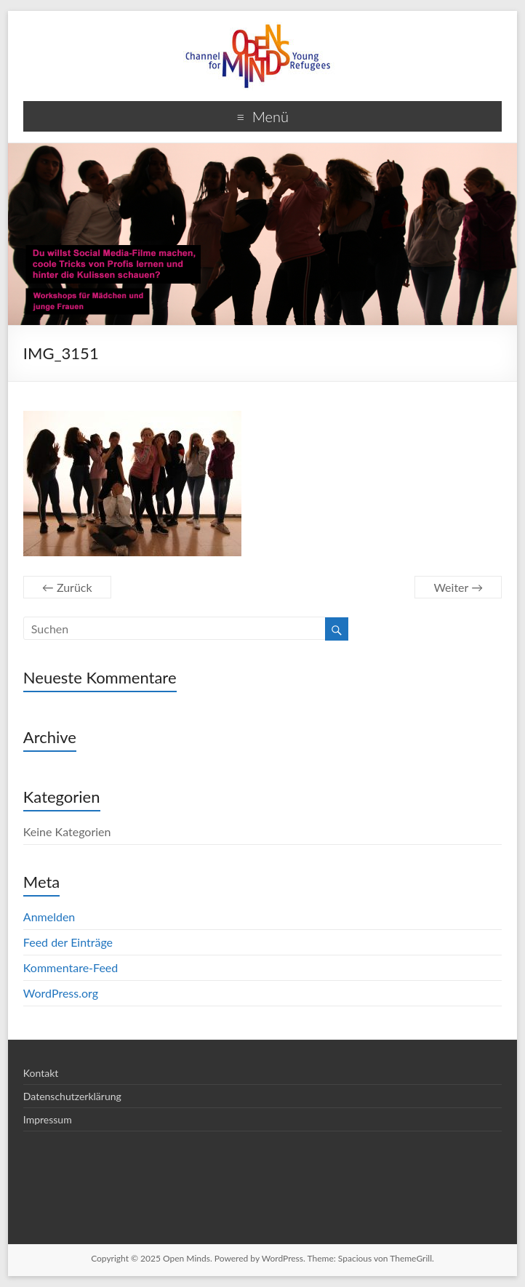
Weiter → (458, 587)
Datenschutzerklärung (72, 1096)
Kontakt (41, 1073)
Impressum (47, 1119)
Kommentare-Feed (70, 967)
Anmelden (49, 916)
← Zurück (67, 587)
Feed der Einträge (68, 942)
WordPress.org (60, 993)
